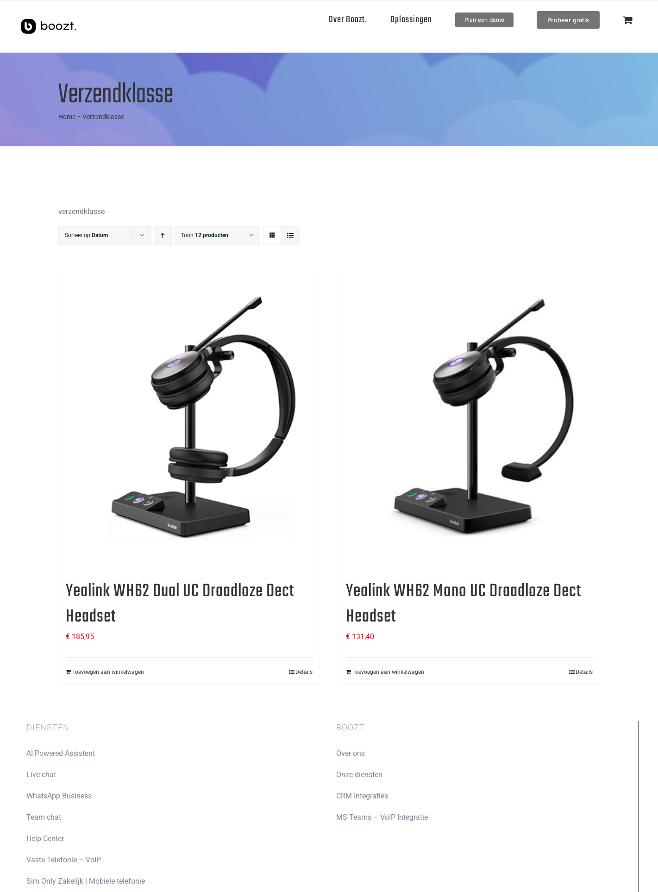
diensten (367, 774)
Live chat (41, 774)
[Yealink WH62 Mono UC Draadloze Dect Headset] (469, 421)
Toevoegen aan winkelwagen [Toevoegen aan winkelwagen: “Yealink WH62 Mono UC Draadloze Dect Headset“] (388, 672)
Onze (344, 774)
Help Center (45, 838)
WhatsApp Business (59, 795)
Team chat (43, 817)
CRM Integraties (362, 795)
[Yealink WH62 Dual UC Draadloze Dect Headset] (189, 421)
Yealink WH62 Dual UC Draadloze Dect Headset (180, 604)
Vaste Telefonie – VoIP (63, 859)
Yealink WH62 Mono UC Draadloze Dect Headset (463, 604)
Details (304, 672)
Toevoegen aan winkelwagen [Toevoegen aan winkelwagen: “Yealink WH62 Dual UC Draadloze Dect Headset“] (108, 672)
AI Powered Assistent (60, 753)
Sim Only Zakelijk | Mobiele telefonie (85, 881)
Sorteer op (86, 235)
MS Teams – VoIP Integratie (382, 817)
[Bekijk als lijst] (291, 235)
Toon (204, 235)
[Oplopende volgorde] (163, 235)
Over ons (350, 753)
